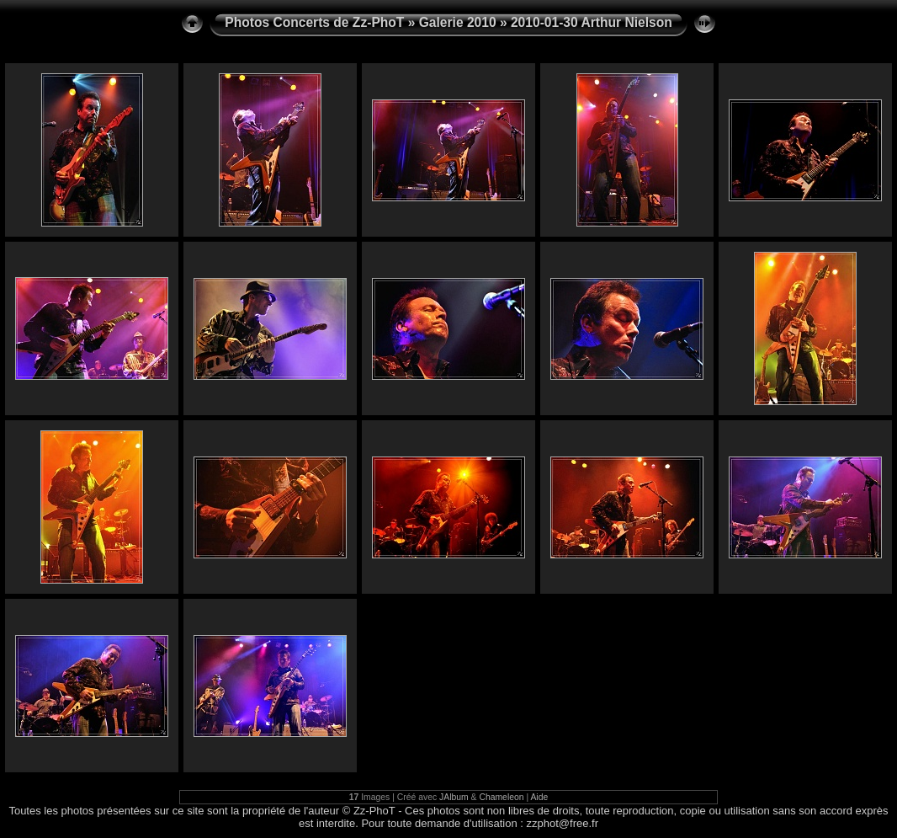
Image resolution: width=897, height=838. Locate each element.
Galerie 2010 (457, 22)
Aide (539, 797)
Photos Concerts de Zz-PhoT (314, 22)
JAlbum (454, 797)
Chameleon (501, 797)
